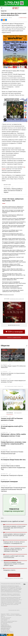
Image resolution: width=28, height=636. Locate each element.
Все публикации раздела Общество (14, 386)
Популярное (9, 412)
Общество (5, 346)
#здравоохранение (8, 294)
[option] (13, 355)
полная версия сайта (14, 610)
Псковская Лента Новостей (17, 298)
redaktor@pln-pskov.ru (6, 625)
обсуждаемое (18, 412)
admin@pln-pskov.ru (5, 628)
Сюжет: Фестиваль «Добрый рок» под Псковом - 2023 (13, 199)
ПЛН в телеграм (14, 332)
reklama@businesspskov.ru (7, 631)
